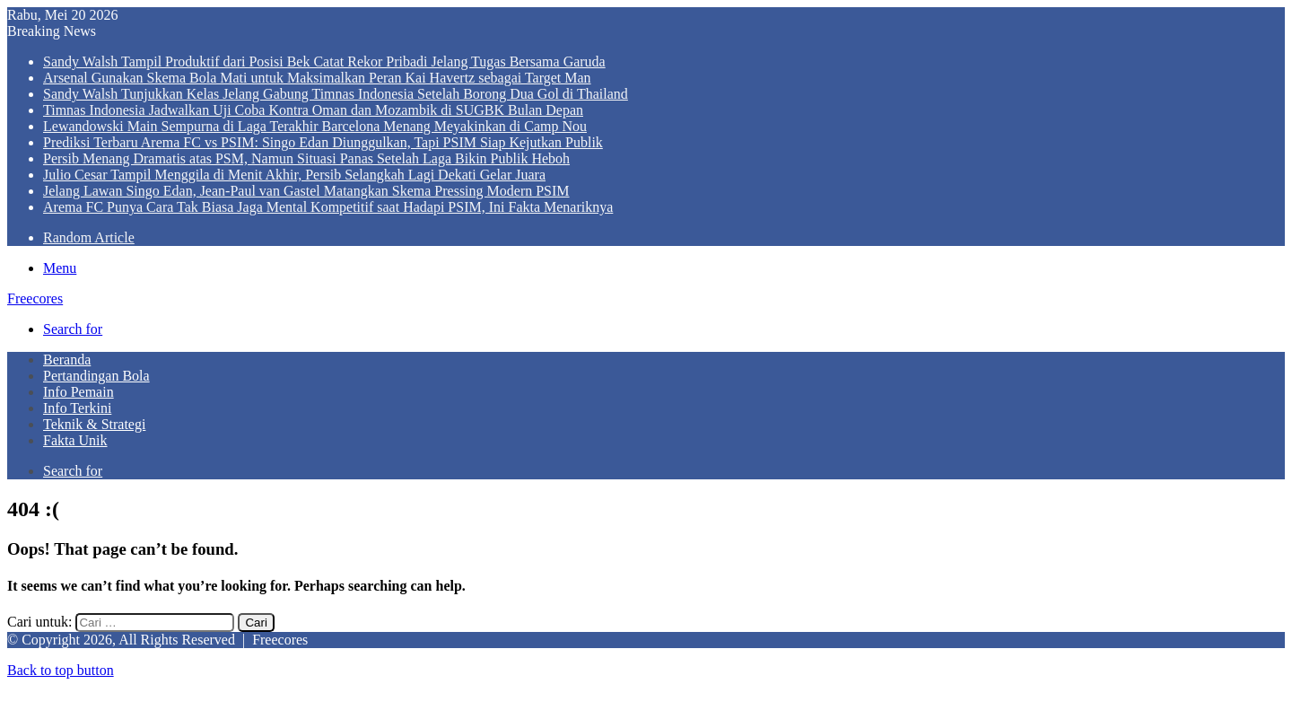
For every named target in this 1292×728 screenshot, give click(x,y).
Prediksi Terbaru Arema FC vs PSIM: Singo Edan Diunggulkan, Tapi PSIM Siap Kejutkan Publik (323, 142)
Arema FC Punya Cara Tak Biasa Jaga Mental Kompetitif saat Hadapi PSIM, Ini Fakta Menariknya (328, 207)
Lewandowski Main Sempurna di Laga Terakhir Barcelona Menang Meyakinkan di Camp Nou (315, 126)
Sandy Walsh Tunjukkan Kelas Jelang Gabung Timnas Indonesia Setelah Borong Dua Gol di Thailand (335, 93)
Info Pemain (78, 391)
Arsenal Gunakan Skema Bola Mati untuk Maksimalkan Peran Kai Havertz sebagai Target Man (317, 77)
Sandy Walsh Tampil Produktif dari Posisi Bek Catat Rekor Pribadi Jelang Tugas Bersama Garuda (324, 61)
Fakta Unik (75, 440)
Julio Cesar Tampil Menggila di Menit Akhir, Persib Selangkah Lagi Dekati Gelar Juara (294, 174)
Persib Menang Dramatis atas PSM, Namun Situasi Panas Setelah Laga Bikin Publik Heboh (306, 158)
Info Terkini (77, 408)
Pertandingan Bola (96, 375)
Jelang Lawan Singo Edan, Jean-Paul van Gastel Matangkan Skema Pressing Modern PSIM (306, 190)
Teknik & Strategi (94, 424)
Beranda (67, 359)
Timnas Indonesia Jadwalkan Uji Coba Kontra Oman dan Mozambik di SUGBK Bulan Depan (313, 110)
